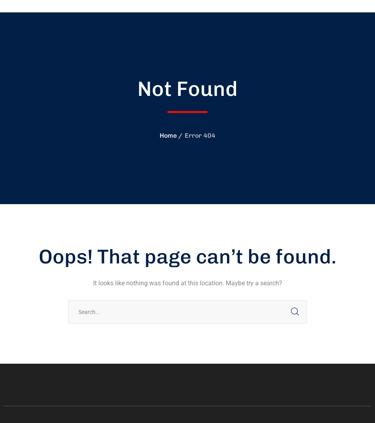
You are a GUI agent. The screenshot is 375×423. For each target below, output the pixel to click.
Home (168, 135)
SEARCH (295, 312)
